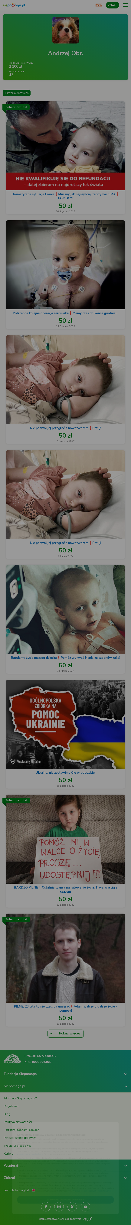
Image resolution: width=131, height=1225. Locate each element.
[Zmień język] (10, 1118)
